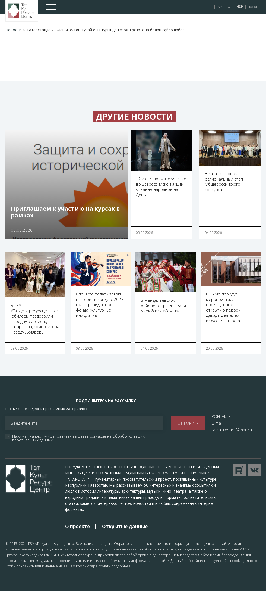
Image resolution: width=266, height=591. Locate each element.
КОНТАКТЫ (222, 416)
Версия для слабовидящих (240, 6)
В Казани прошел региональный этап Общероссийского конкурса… (224, 181)
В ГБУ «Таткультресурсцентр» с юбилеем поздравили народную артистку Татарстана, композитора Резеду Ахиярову (35, 319)
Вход (252, 6)
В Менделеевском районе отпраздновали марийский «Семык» (163, 305)
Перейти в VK (254, 470)
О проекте (77, 526)
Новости (13, 29)
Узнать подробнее (115, 566)
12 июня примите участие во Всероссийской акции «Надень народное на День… (161, 186)
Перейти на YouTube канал (239, 470)
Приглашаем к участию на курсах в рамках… (65, 212)
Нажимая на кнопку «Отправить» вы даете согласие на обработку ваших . (79, 438)
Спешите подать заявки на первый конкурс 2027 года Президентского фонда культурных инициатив (99, 304)
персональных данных (32, 440)
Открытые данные (125, 526)
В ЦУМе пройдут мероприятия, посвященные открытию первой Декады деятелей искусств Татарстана (225, 307)
